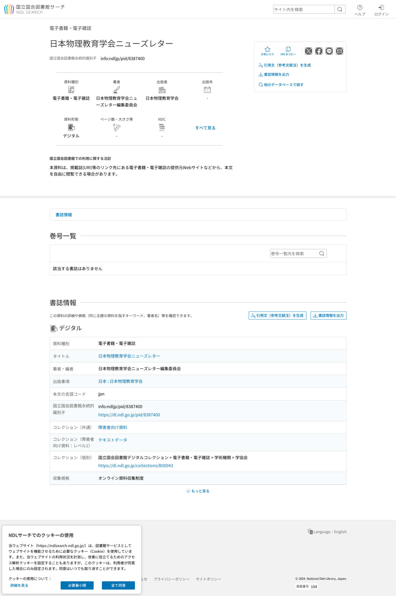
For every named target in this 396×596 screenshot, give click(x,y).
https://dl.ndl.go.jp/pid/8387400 (129, 414)
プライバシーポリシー (171, 579)
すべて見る (205, 128)
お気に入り (267, 51)
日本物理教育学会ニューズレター (129, 356)
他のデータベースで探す (281, 84)
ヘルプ (359, 9)
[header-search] (309, 9)
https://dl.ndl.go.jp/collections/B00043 (135, 465)
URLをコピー (288, 51)
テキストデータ (112, 440)
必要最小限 (77, 585)
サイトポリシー (208, 579)
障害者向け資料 (112, 427)
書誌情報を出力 (273, 74)
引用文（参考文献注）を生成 (284, 65)
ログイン (381, 9)
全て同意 (118, 585)
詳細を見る (19, 585)
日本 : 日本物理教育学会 (120, 381)
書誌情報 (63, 214)
